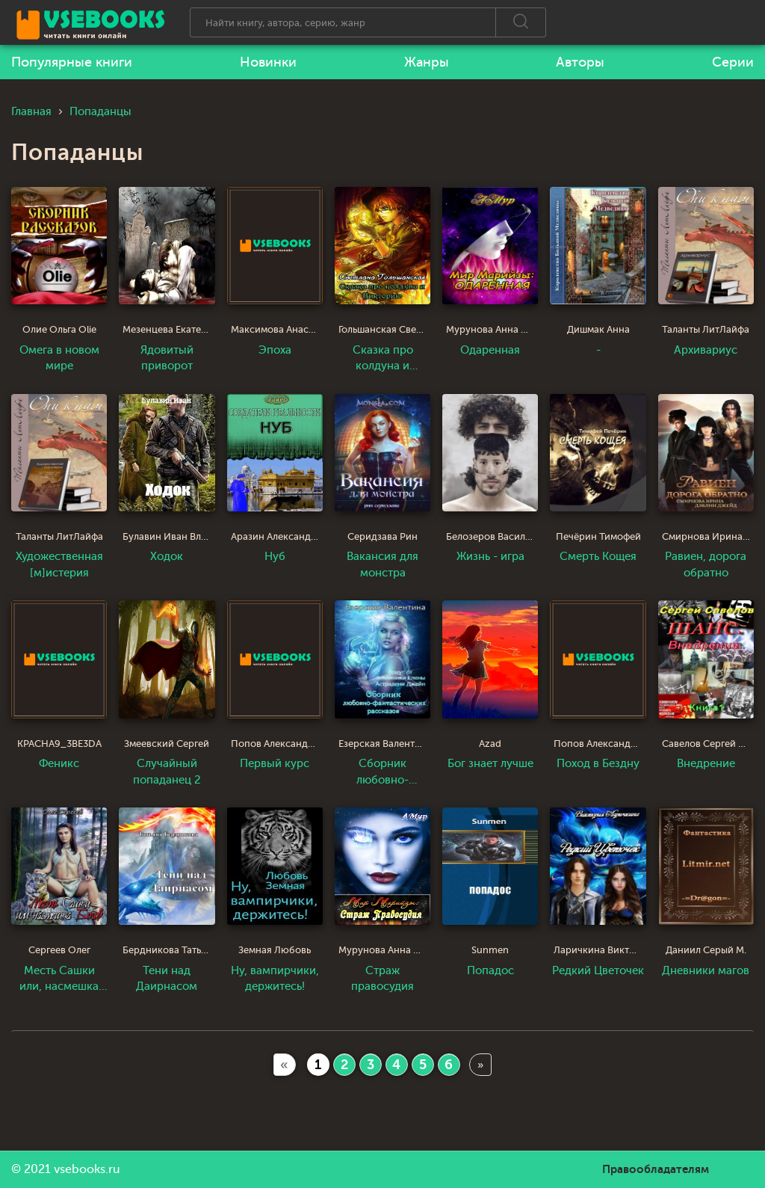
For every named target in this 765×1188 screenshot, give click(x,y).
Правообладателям (655, 1169)
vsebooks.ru (87, 1169)
